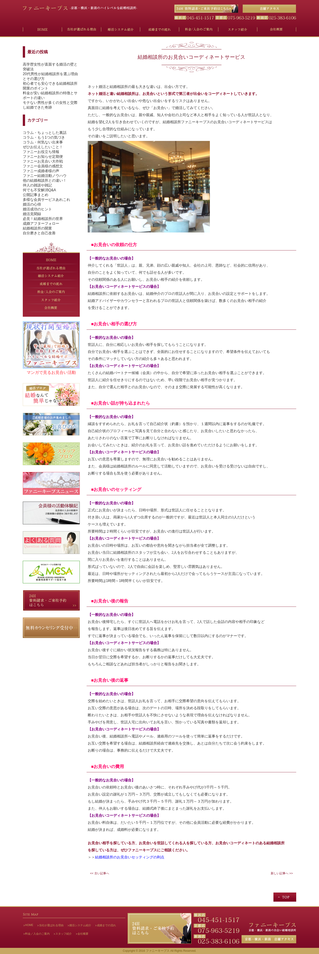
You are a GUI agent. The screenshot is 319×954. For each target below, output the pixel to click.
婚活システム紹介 (80, 925)
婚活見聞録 (32, 214)
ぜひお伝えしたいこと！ (43, 147)
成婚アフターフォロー (41, 223)
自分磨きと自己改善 (39, 233)
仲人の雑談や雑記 (37, 185)
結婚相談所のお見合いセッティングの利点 (129, 857)
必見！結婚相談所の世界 (43, 219)
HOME (29, 925)
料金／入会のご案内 (37, 933)
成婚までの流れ (106, 925)
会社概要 (82, 933)
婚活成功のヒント (37, 209)
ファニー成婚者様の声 (41, 171)
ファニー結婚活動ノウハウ (45, 176)
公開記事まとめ (35, 195)
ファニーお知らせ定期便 (43, 156)
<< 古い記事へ (99, 873)
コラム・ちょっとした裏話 (45, 133)
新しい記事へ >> (282, 873)
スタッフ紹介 (63, 933)
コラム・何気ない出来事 (43, 142)
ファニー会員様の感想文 (43, 166)
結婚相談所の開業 (37, 228)
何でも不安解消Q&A (39, 190)
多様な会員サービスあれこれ (46, 200)
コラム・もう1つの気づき (44, 137)
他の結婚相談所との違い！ (45, 180)
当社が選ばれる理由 (51, 925)
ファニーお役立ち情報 (41, 152)
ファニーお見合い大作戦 (43, 161)
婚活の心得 (32, 204)
